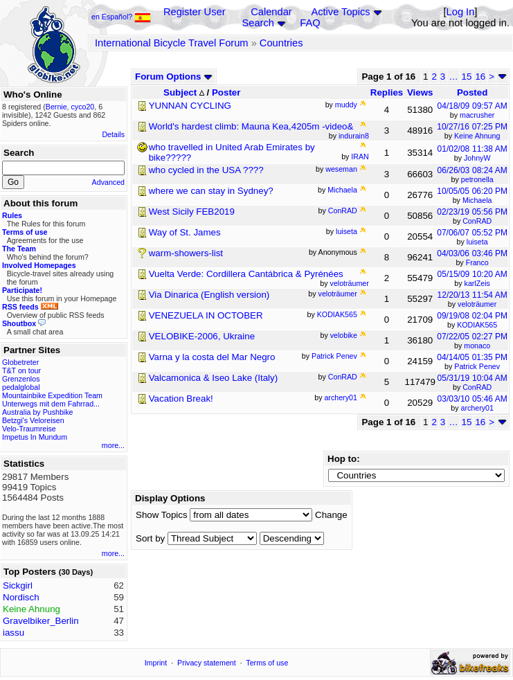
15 (467, 76)
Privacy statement (206, 663)
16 (480, 76)
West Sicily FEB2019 (192, 211)
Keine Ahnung (477, 136)
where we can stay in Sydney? (211, 191)
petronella (477, 179)
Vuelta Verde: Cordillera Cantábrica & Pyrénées (246, 274)
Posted (472, 92)
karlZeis (477, 283)
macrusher (477, 115)
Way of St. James (185, 232)
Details (113, 134)
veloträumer (477, 304)
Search (257, 22)
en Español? (121, 16)
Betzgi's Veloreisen (33, 420)
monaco (477, 345)
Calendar (271, 11)
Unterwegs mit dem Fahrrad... (51, 404)
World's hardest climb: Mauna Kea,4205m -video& (251, 126)
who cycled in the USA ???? (206, 170)
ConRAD (477, 221)
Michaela (477, 200)
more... (113, 445)
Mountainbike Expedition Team (52, 395)
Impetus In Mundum (34, 437)
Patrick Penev (477, 366)
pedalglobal (21, 387)
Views (420, 92)
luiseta (477, 242)
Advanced (108, 182)
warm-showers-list (186, 253)
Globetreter (20, 362)
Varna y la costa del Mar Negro (212, 357)
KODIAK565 (477, 325)
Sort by (150, 538)
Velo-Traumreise (29, 428)
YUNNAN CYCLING (190, 105)
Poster (226, 92)
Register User (194, 11)
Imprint (156, 663)
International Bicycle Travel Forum (172, 42)
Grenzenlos (21, 379)
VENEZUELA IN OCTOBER (206, 315)
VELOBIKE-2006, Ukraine (202, 336)
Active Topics (340, 11)
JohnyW (477, 158)
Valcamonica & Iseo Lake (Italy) (213, 378)
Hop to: (343, 459)
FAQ (310, 22)
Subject (183, 92)
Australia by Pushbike (37, 412)
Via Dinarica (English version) (209, 294)
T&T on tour (21, 370)
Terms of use (267, 663)
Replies (386, 92)
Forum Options (174, 76)
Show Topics (162, 515)
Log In (461, 11)
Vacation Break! (181, 398)
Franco (477, 262)
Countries (281, 42)
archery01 (477, 408)
